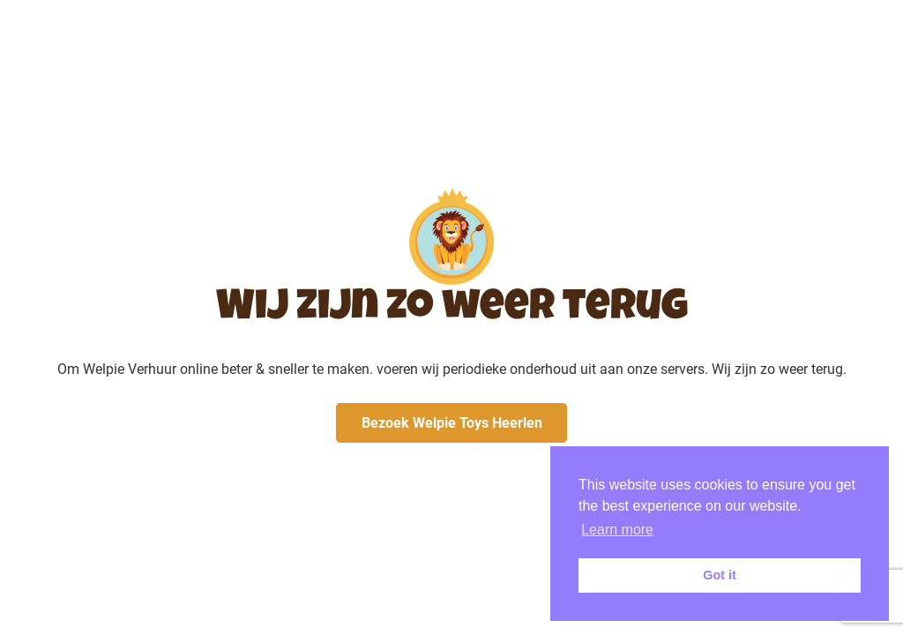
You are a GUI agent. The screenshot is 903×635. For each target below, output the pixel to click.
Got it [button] (719, 575)
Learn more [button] (617, 529)
